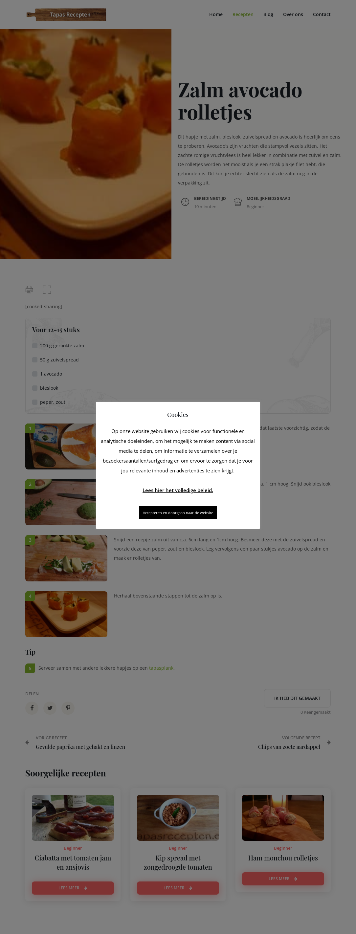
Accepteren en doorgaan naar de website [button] (178, 512)
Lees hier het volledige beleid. (178, 490)
